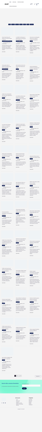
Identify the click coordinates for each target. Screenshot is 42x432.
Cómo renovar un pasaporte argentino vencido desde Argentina (34, 257)
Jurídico (25, 24)
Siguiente (38, 397)
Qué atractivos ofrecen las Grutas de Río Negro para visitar (20, 70)
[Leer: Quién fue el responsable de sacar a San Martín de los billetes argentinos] (21, 247)
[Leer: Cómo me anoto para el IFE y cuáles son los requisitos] (7, 188)
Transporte (33, 24)
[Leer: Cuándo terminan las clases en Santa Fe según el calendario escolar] (21, 340)
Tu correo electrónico (31, 406)
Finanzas (21, 24)
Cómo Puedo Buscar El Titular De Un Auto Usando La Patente (7, 39)
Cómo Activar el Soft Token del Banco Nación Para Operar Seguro (35, 100)
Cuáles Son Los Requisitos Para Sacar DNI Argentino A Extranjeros (6, 100)
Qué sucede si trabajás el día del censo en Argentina (7, 379)
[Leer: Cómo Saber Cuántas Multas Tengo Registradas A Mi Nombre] (35, 217)
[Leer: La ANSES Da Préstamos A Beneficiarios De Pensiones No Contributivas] (21, 31)
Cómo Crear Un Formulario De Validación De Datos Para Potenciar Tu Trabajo (6, 165)
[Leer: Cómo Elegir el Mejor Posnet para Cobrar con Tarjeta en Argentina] (21, 280)
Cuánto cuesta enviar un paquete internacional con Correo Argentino (6, 347)
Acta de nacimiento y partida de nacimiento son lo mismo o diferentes (35, 71)
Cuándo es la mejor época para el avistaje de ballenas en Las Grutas (21, 133)
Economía (12, 24)
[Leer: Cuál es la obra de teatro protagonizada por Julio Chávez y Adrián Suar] (21, 156)
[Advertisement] (21, 14)
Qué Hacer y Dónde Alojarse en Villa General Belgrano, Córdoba (35, 131)
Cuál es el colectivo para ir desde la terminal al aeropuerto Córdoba (35, 318)
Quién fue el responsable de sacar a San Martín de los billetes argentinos (21, 255)
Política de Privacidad (18, 425)
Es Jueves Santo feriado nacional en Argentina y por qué (7, 319)
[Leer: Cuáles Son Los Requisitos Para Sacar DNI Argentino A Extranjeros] (7, 92)
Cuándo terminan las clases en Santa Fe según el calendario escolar (20, 348)
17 (20, 397)
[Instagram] (36, 3)
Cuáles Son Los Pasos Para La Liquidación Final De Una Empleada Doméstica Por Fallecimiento (6, 257)
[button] (31, 4)
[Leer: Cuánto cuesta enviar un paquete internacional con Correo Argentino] (7, 340)
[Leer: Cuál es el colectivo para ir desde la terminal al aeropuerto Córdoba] (35, 310)
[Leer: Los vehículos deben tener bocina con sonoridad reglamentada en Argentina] (21, 93)
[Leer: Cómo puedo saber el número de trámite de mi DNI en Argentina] (7, 62)
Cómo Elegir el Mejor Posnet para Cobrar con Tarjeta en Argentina (21, 289)
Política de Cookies (18, 424)
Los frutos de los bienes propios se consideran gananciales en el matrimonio (6, 134)
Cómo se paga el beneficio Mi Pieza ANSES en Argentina (34, 350)
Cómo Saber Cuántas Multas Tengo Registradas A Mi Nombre (34, 225)
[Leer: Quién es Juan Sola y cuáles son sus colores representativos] (35, 187)
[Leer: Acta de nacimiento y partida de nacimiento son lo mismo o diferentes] (35, 63)
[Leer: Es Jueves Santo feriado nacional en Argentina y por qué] (7, 311)
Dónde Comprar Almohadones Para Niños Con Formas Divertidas (35, 289)
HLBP (7, 4)
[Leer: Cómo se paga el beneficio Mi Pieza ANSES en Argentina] (35, 341)
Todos (8, 24)
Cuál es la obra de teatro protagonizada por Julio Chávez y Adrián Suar (21, 164)
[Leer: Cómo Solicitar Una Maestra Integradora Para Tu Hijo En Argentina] (21, 310)
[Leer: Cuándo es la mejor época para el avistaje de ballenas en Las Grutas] (21, 125)
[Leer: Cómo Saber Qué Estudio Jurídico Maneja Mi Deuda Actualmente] (21, 216)
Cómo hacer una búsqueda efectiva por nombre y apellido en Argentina (34, 40)
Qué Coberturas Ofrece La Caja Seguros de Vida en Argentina (21, 195)
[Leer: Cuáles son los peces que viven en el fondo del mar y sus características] (7, 279)
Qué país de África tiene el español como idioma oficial (34, 166)
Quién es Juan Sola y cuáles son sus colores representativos (34, 194)
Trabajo (29, 24)
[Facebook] (3, 424)
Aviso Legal (17, 422)
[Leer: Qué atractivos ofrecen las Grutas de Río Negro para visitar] (21, 62)
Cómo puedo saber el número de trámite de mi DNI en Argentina (7, 70)
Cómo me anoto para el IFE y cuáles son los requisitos (7, 195)
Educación (16, 24)
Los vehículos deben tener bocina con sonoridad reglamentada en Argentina (21, 102)
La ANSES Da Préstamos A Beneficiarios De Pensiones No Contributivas (20, 40)
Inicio (16, 421)
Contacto (16, 423)
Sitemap (16, 426)
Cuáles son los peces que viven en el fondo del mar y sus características (7, 286)
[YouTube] (36, 4)
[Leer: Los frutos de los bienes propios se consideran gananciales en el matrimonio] (7, 125)
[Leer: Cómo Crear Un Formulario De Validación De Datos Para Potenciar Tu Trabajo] (7, 156)
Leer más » (4, 54)
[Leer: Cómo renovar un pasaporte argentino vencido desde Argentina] (35, 248)
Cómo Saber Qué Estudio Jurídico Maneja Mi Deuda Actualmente (20, 224)
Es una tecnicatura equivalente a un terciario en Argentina (7, 226)
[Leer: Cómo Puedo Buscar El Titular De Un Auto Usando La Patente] (7, 31)
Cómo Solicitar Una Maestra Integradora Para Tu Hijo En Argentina (21, 318)
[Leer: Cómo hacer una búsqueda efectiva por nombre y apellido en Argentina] (35, 31)
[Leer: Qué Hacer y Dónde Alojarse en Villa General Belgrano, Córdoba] (35, 124)
